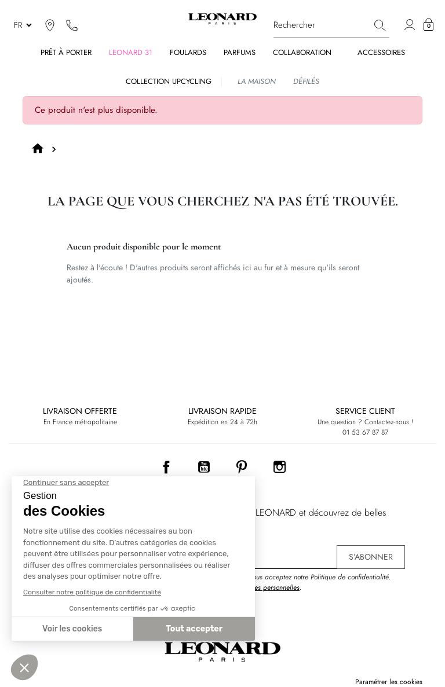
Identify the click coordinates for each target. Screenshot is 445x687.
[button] (428, 25)
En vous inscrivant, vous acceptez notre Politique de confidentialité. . (292, 582)
